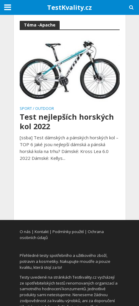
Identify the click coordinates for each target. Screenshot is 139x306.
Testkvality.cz (84, 277)
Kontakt (42, 231)
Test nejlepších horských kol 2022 (67, 121)
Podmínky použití (68, 231)
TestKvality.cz (69, 7)
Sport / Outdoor (37, 109)
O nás (25, 231)
